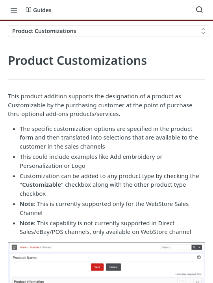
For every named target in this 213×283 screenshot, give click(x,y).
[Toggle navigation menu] (14, 10)
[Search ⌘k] (199, 10)
